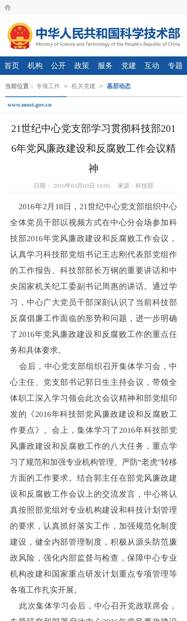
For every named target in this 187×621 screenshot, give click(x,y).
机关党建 (83, 86)
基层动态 (119, 86)
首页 (11, 65)
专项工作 (48, 86)
